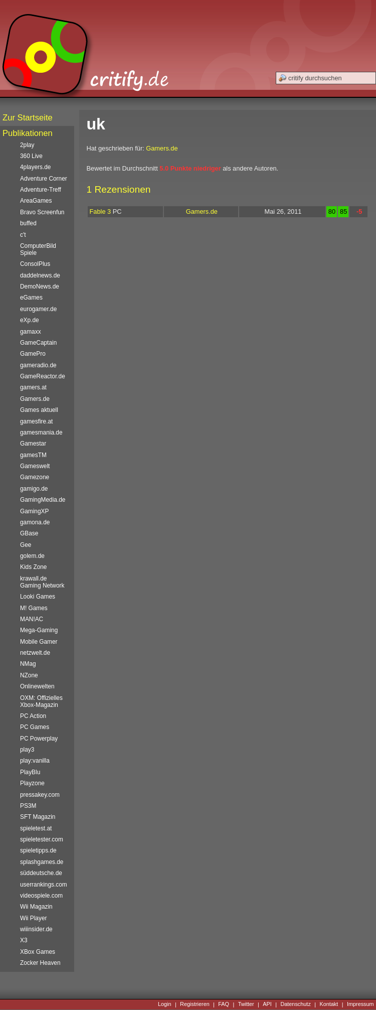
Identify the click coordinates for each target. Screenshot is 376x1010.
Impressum (360, 1004)
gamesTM (33, 455)
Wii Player (33, 918)
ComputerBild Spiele (38, 249)
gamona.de (35, 522)
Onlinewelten (37, 686)
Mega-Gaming (39, 630)
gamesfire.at (36, 421)
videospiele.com (41, 895)
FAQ (223, 1004)
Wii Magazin (36, 906)
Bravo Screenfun (42, 212)
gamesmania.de (41, 432)
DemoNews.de (39, 286)
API (267, 1004)
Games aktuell (39, 409)
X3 (24, 940)
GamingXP (34, 511)
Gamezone (34, 477)
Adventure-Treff (40, 189)
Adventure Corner (43, 178)
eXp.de (29, 320)
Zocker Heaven (40, 962)
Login (164, 1004)
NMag (28, 663)
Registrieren (195, 1004)
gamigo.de (34, 488)
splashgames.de (41, 861)
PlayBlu (30, 772)
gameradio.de (38, 365)
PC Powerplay (39, 738)
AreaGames (36, 200)
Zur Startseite (28, 117)
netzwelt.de (35, 652)
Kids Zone (33, 566)
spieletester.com (41, 839)
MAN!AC (31, 619)
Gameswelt (35, 466)
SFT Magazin (37, 816)
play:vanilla (35, 760)
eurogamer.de (38, 309)
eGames (31, 297)
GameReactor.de (42, 376)
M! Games (34, 608)
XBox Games (37, 951)
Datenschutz (295, 1004)
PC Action (33, 715)
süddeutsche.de (41, 873)
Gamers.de (161, 148)
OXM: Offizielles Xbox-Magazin (41, 701)
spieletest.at (36, 828)
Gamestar (33, 443)
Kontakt (328, 1004)
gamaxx (30, 331)
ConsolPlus (35, 263)
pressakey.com (40, 794)
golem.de (32, 555)
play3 (27, 749)
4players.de (35, 167)
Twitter (246, 1004)
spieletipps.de (38, 850)
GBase (29, 533)
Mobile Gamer (39, 641)
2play (27, 145)
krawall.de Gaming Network (42, 582)
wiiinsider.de (36, 929)
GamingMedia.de (42, 499)
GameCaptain (38, 342)
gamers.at (33, 387)
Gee (25, 544)
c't (23, 234)
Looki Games (37, 596)
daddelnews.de (40, 275)
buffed (28, 223)
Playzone (32, 783)
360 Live (31, 156)
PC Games (34, 727)
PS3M (28, 805)
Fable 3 (100, 211)
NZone (29, 675)
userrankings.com (43, 884)
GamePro (33, 353)
